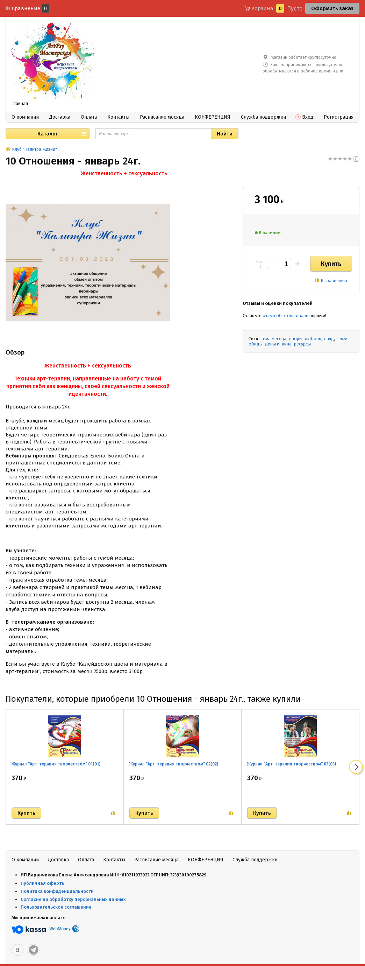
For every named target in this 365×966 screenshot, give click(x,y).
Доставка (59, 117)
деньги (272, 343)
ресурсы (302, 343)
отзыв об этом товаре (285, 315)
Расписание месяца (162, 117)
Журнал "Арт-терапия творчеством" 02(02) (173, 764)
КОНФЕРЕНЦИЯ (212, 117)
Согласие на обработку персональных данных (73, 899)
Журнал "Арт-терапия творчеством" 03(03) (291, 764)
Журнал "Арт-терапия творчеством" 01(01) (56, 764)
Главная (20, 103)
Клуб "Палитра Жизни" (34, 149)
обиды (256, 343)
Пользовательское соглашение (57, 907)
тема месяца (273, 338)
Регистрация (338, 117)
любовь (313, 338)
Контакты (118, 117)
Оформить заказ (332, 8)
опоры (295, 338)
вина (287, 343)
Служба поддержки (263, 117)
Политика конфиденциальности (57, 891)
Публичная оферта (42, 883)
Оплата (89, 117)
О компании (25, 117)
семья (342, 338)
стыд (329, 338)
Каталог (47, 134)
